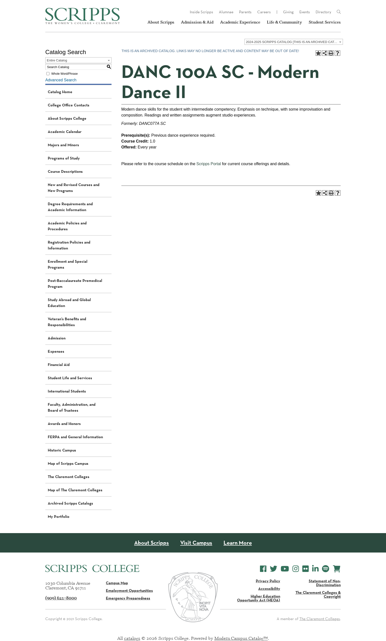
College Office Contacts (68, 104)
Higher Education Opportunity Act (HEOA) (258, 598)
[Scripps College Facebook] (263, 569)
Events (304, 12)
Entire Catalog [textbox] (57, 60)
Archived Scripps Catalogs (70, 503)
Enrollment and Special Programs (67, 264)
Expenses (56, 351)
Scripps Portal (208, 164)
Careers (264, 12)
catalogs (132, 638)
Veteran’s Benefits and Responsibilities (67, 321)
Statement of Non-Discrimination (325, 583)
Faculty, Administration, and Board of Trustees (72, 407)
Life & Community (284, 22)
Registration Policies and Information (69, 245)
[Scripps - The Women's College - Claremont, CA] (82, 16)
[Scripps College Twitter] (273, 569)
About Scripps (160, 22)
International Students (67, 391)
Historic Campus (62, 450)
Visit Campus (196, 543)
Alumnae (226, 12)
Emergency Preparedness (128, 598)
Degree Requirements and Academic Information (70, 206)
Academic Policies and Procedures (67, 225)
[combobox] (293, 42)
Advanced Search (60, 80)
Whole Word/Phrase (64, 73)
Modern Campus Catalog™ (241, 638)
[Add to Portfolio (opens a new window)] (318, 53)
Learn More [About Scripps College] (238, 543)
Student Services (325, 22)
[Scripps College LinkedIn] (315, 569)
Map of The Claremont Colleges (75, 489)
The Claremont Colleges (68, 476)
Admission (56, 337)
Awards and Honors (64, 423)
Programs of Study (64, 158)
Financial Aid (59, 364)
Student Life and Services (70, 377)
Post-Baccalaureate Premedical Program (75, 283)
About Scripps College (67, 118)
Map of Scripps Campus (68, 463)
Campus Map (117, 583)
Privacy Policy (268, 581)
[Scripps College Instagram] (295, 569)
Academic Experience (240, 22)
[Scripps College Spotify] (325, 569)
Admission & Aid (197, 22)
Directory (323, 12)
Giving (288, 12)
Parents (245, 12)
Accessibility (269, 588)
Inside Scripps (201, 12)
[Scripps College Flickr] (305, 569)
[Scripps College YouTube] (285, 569)
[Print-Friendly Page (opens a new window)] (331, 53)
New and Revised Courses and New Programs (73, 187)
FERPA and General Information (75, 436)
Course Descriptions (65, 171)
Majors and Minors (63, 144)
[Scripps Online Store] (337, 569)
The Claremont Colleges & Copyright (318, 594)
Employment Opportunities (129, 590)
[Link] (339, 12)
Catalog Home (60, 91)
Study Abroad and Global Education (69, 302)
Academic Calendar (64, 131)
